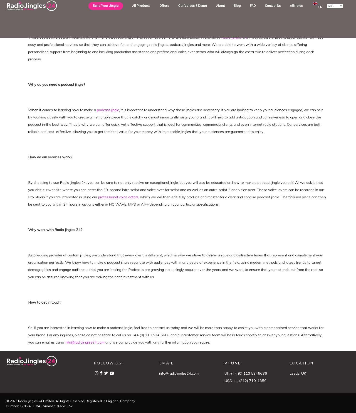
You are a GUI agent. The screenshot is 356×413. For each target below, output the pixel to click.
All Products (141, 12)
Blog (237, 12)
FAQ (253, 12)
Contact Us (273, 12)
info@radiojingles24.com (179, 373)
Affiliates (296, 12)
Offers (164, 12)
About (220, 12)
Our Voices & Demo (192, 12)
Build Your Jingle (106, 12)
